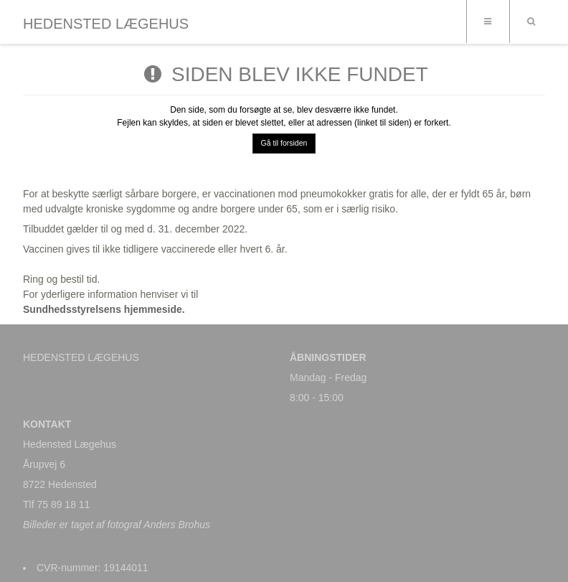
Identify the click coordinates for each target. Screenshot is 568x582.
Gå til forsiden (284, 143)
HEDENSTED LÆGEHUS (106, 24)
